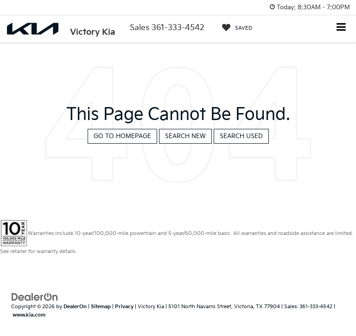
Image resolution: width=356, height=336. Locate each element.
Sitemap (101, 307)
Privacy (124, 307)
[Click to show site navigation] (341, 28)
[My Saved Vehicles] (237, 28)
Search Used (241, 136)
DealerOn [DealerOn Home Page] (75, 307)
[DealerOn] (34, 296)
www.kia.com (29, 315)
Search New (185, 136)
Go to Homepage (122, 136)
